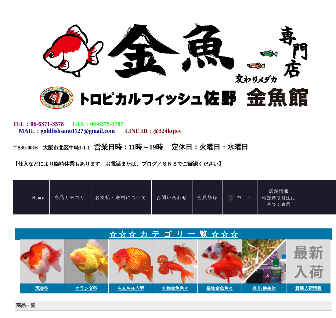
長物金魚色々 (219, 288)
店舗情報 (279, 197)
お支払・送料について (121, 197)
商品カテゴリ (69, 197)
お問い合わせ (171, 197)
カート (240, 198)
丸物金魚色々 (175, 288)
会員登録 (207, 197)
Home (38, 197)
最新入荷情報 (308, 288)
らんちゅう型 (131, 288)
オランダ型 (86, 288)
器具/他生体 (263, 288)
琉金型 (41, 288)
